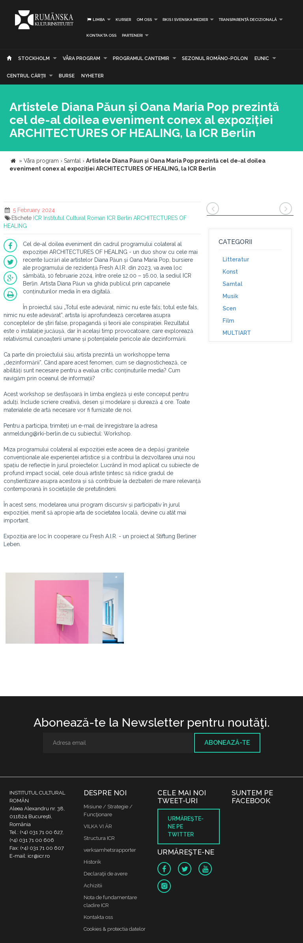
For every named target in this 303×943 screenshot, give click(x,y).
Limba (95, 19)
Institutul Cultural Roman (74, 218)
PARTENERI (132, 35)
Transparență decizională (248, 19)
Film (228, 320)
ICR (37, 218)
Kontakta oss (101, 35)
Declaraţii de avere (105, 874)
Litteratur (236, 259)
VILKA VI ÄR (98, 826)
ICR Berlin (119, 218)
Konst (230, 272)
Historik (92, 862)
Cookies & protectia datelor (115, 929)
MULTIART (237, 333)
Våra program (81, 58)
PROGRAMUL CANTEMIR (141, 58)
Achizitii (93, 886)
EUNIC (261, 58)
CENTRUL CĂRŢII (26, 76)
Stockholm (34, 58)
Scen (229, 308)
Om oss (144, 19)
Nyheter (92, 76)
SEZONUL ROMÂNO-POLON (215, 58)
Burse (67, 76)
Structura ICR (99, 838)
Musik (230, 296)
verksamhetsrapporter (110, 850)
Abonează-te (227, 742)
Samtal (232, 284)
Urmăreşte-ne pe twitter (186, 826)
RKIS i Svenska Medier (185, 19)
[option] (65, 609)
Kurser (123, 19)
